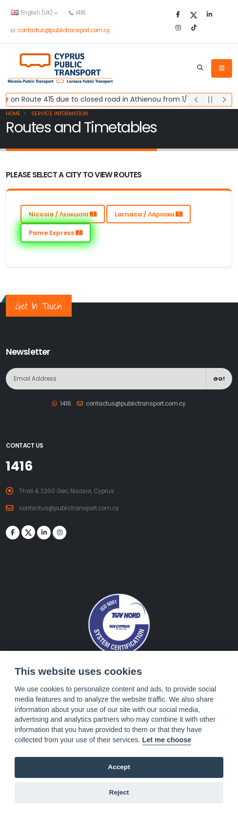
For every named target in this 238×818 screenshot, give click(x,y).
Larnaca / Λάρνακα (148, 214)
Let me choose (167, 740)
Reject (119, 792)
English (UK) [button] (34, 13)
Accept (119, 767)
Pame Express (55, 233)
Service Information (59, 113)
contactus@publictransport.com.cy (63, 30)
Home (13, 113)
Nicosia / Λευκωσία (63, 214)
